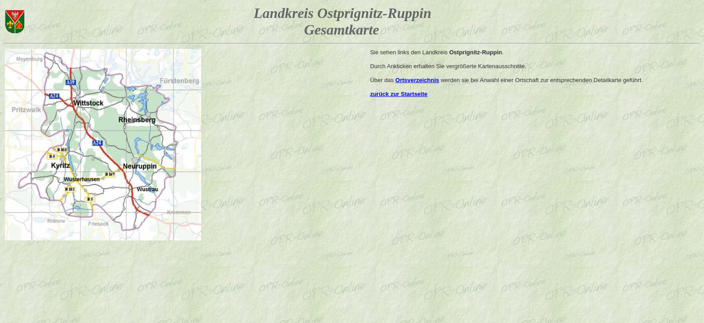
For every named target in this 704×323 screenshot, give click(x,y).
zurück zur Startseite (398, 94)
